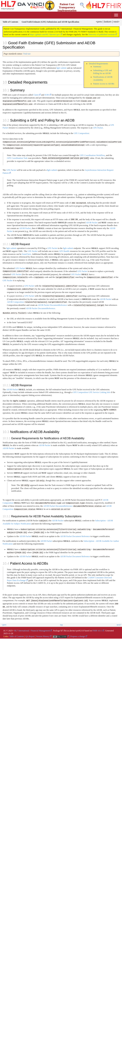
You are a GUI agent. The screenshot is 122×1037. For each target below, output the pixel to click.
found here (26, 253)
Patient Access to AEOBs (103, 84)
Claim (35, 95)
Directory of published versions (101, 34)
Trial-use (27, 54)
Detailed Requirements (98, 63)
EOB (47, 95)
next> (116, 21)
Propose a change (77, 634)
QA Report (29, 634)
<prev (99, 21)
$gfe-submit (61, 68)
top (61, 623)
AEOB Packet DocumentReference (52, 304)
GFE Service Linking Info (99, 391)
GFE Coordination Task (17, 158)
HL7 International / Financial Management (32, 629)
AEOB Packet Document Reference (75, 535)
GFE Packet (98, 127)
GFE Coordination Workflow (92, 155)
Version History (42, 634)
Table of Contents (16, 634)
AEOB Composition (15, 301)
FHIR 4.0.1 (97, 629)
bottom (107, 21)
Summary (97, 66)
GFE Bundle (64, 250)
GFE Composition (81, 133)
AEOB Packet (92, 222)
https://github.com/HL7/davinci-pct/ (45, 34)
